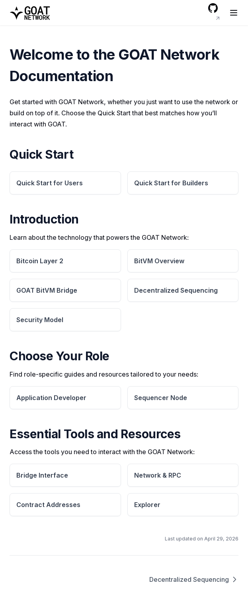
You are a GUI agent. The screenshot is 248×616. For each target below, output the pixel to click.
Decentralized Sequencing (193, 579)
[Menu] (234, 13)
